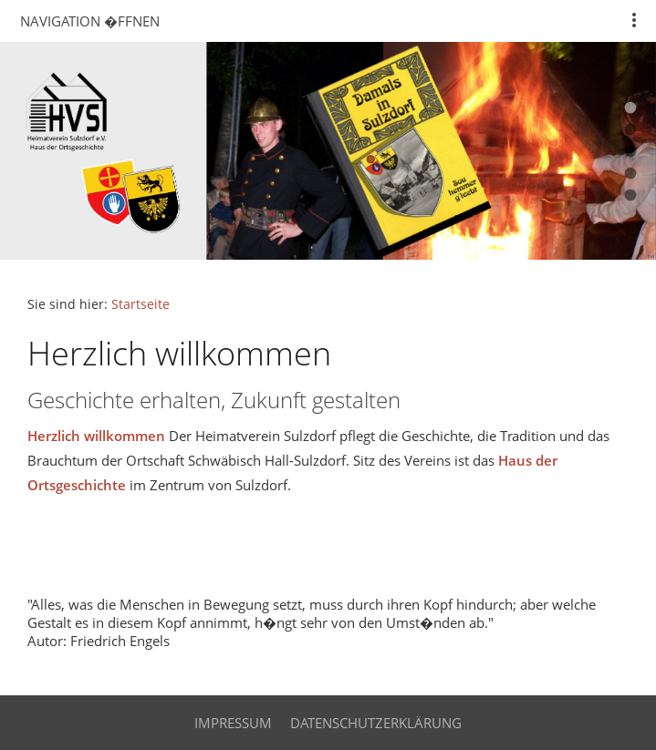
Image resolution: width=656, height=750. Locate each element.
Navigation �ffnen (90, 21)
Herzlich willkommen (96, 435)
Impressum (233, 723)
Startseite (140, 304)
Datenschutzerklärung (376, 723)
